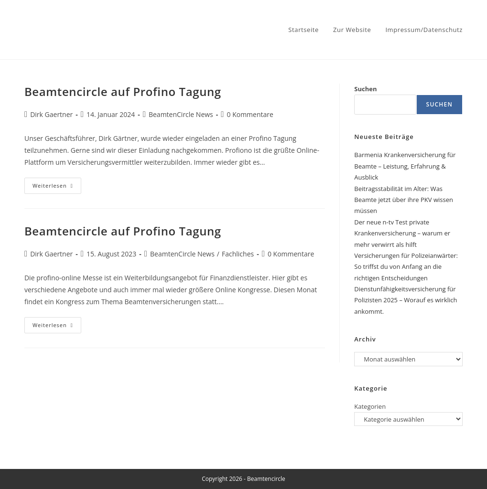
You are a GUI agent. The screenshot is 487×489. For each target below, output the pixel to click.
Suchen (365, 89)
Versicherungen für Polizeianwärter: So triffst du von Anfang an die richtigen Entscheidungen (406, 266)
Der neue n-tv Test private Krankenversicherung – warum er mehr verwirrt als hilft (402, 233)
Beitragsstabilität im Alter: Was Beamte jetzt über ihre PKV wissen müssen (403, 199)
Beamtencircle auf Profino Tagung (122, 91)
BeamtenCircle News (181, 114)
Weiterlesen (56, 187)
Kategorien (370, 406)
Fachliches (238, 253)
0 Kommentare (250, 114)
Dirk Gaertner (51, 114)
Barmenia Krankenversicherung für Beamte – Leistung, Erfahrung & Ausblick (404, 165)
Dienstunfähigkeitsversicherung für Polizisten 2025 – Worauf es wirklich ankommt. (405, 300)
